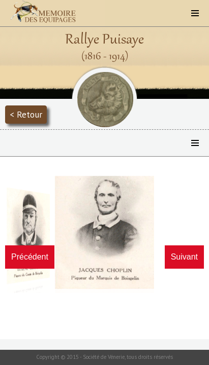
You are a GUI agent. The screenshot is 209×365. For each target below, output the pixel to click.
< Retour (26, 114)
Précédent (29, 256)
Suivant (184, 256)
